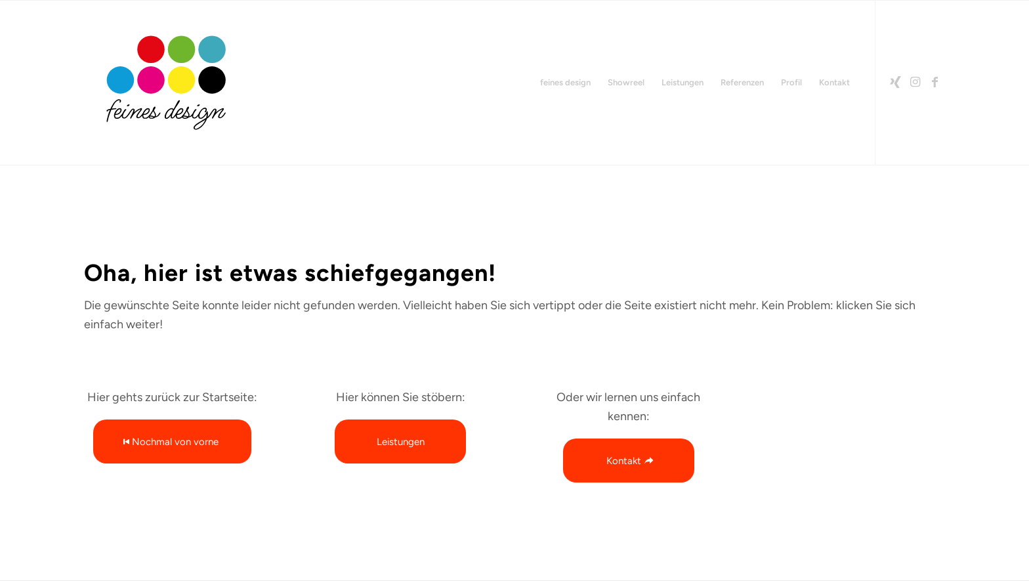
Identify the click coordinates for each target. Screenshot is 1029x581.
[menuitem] (565, 83)
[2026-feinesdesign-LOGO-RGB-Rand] (166, 83)
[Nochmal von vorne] (172, 441)
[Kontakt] (628, 461)
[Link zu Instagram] (915, 82)
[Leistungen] (400, 441)
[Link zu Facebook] (935, 82)
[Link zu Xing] (896, 82)
